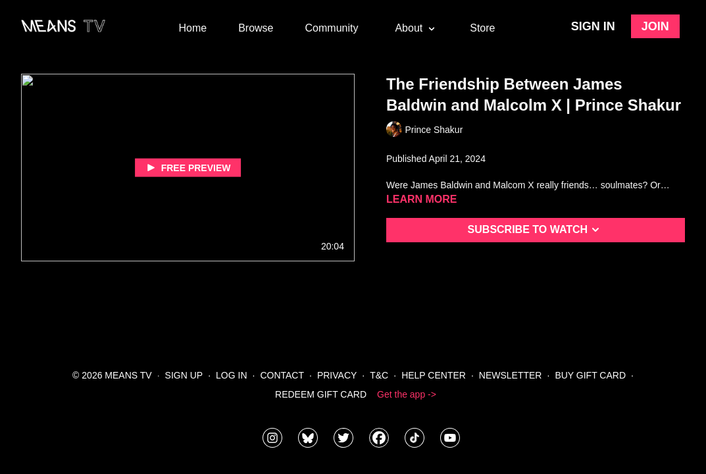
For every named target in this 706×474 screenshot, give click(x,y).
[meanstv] (379, 438)
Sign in (593, 26)
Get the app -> (406, 394)
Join (655, 26)
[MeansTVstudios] (308, 438)
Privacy (337, 375)
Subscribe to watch (536, 230)
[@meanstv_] (414, 438)
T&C (379, 375)
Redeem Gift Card (320, 394)
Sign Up (184, 375)
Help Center (433, 375)
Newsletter (510, 375)
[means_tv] (272, 438)
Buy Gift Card (590, 375)
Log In (231, 375)
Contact (282, 375)
